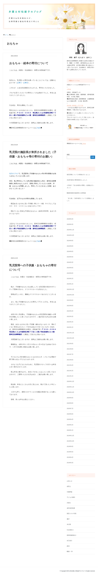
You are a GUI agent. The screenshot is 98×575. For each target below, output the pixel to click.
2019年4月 (70, 457)
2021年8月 (70, 349)
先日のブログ (14, 173)
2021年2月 (70, 370)
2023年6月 (70, 273)
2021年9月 (70, 343)
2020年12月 (70, 381)
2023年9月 (70, 267)
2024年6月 (70, 251)
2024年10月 (70, 235)
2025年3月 (70, 224)
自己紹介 (69, 540)
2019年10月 (70, 441)
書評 (68, 519)
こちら (69, 89)
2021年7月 (70, 354)
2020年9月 (70, 397)
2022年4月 (70, 311)
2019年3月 (70, 462)
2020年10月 (70, 392)
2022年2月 (70, 322)
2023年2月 (70, 278)
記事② (25, 83)
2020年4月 (70, 419)
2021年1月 (70, 376)
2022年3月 (70, 316)
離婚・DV (70, 551)
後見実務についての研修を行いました (78, 174)
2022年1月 (70, 327)
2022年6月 (70, 305)
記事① (19, 83)
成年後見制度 (71, 508)
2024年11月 (70, 229)
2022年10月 (70, 295)
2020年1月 (70, 430)
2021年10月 (70, 338)
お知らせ (69, 481)
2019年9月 (70, 446)
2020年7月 (70, 408)
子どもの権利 (71, 497)
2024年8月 (70, 246)
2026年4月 (70, 219)
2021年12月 (70, 332)
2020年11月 (70, 387)
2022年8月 (70, 300)
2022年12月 (70, 289)
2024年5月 (70, 257)
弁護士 (69, 503)
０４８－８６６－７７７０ (75, 105)
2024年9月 (70, 240)
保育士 (69, 486)
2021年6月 (70, 360)
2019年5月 (70, 452)
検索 (68, 154)
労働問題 (69, 492)
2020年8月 (70, 403)
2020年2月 (70, 425)
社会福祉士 (70, 530)
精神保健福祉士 (71, 535)
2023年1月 (70, 284)
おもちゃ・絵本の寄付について (28, 63)
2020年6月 (70, 414)
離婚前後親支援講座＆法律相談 (76, 193)
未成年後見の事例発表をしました (77, 180)
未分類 (69, 524)
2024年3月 (70, 262)
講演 (68, 546)
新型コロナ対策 (71, 513)
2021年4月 (70, 365)
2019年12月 (70, 435)
